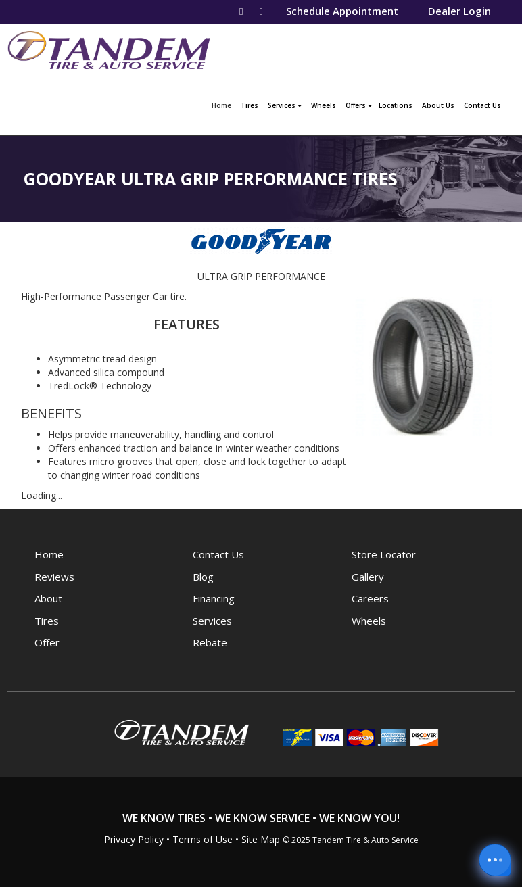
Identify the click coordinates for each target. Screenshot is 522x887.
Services (285, 105)
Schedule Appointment (342, 11)
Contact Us (482, 105)
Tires (249, 105)
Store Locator (384, 554)
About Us (438, 105)
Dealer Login (459, 11)
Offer (47, 642)
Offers (359, 105)
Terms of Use (202, 839)
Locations (395, 105)
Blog (203, 576)
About (48, 598)
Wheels (323, 105)
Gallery (368, 576)
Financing (214, 598)
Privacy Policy (134, 839)
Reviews (54, 576)
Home (223, 104)
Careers (370, 598)
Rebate (210, 642)
